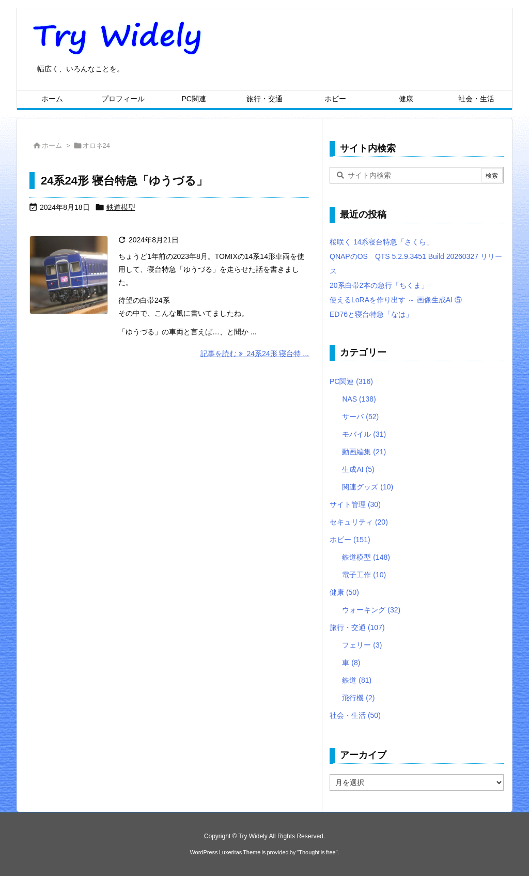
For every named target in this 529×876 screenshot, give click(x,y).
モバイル (364, 434)
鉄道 (356, 680)
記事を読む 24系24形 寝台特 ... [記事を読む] (254, 353)
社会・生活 (355, 715)
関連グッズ (367, 487)
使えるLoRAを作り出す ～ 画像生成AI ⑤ (396, 300)
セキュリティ (359, 522)
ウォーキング (371, 610)
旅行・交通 (357, 627)
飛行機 (358, 698)
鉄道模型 (120, 207)
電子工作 (364, 575)
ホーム (52, 145)
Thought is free (317, 852)
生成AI (358, 469)
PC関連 (351, 381)
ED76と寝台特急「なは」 (371, 314)
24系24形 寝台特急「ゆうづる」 (124, 180)
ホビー (350, 539)
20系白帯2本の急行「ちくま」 (379, 285)
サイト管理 (355, 504)
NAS (359, 399)
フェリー (362, 645)
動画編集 (364, 452)
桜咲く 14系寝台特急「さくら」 (381, 242)
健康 (344, 592)
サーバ (360, 416)
